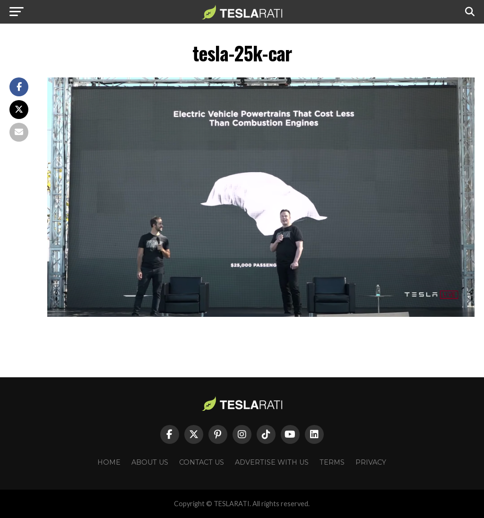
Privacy (370, 462)
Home (109, 462)
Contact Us (201, 462)
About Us (149, 462)
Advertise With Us (272, 462)
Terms (332, 462)
